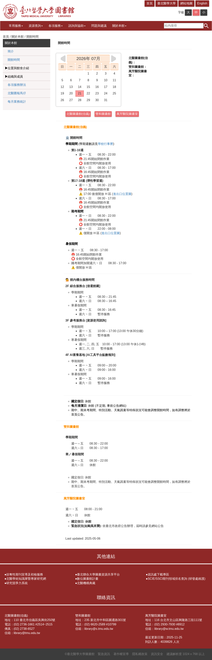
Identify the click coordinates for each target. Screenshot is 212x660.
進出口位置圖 (122, 194)
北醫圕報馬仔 (17, 93)
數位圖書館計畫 (87, 578)
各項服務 (56, 25)
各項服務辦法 (17, 84)
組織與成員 (15, 76)
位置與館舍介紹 (18, 68)
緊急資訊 (104, 654)
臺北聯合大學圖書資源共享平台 (98, 574)
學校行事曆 (105, 143)
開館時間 (14, 59)
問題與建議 (99, 25)
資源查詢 (36, 25)
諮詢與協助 (77, 25)
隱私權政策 (139, 654)
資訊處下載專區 (158, 574)
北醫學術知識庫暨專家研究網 (26, 578)
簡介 (11, 51)
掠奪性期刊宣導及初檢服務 (24, 574)
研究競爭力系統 (17, 583)
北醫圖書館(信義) (78, 113)
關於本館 (119, 25)
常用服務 (16, 25)
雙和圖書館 (103, 113)
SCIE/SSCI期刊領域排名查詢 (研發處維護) (176, 578)
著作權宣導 (121, 654)
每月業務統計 (17, 101)
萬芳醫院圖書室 (127, 113)
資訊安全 (157, 654)
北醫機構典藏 (86, 583)
